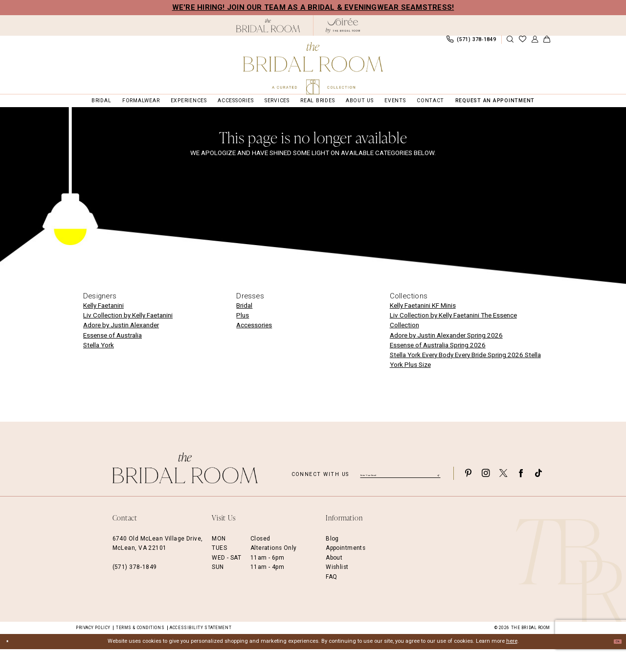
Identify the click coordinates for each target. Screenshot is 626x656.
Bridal (244, 312)
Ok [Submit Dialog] (614, 648)
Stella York (98, 351)
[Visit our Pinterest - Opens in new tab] (468, 479)
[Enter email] (400, 479)
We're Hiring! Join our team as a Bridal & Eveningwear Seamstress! (313, 7)
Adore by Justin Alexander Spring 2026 (446, 341)
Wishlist (337, 573)
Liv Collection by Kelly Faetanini (128, 322)
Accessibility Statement (200, 634)
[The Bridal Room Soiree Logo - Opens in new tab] (343, 25)
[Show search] (510, 43)
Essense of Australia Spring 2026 (438, 351)
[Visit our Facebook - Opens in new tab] (520, 479)
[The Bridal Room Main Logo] (313, 68)
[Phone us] (471, 42)
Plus (242, 322)
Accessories (254, 332)
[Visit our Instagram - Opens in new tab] (485, 479)
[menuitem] (118, 42)
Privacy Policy (93, 634)
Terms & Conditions (140, 634)
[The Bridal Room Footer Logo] (185, 474)
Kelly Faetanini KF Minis (423, 312)
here (511, 648)
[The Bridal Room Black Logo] (268, 25)
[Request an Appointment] (118, 42)
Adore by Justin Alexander (121, 332)
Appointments (345, 554)
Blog (332, 545)
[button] (534, 43)
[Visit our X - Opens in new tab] (503, 479)
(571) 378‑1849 (134, 573)
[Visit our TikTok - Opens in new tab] (538, 479)
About (334, 564)
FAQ (331, 583)
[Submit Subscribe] (436, 479)
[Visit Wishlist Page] (522, 42)
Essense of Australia (112, 341)
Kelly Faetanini (103, 312)
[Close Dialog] (10, 648)
